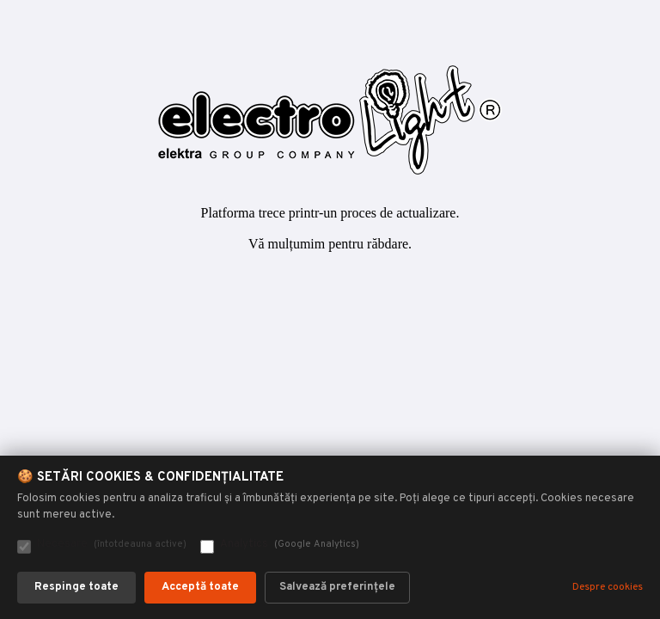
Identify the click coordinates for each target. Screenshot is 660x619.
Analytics (279, 545)
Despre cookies (607, 587)
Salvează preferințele (337, 587)
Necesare (101, 545)
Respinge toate (76, 587)
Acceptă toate (200, 587)
